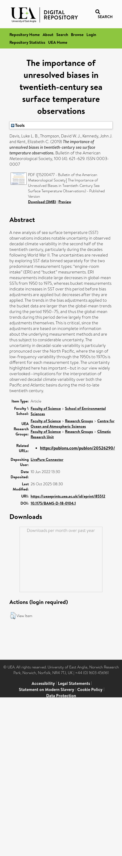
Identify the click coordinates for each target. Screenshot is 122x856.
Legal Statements (74, 683)
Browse (77, 34)
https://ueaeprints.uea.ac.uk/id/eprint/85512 (68, 496)
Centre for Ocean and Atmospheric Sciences (72, 423)
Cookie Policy (89, 689)
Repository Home (24, 34)
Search (62, 34)
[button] (13, 615)
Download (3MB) (42, 201)
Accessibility (43, 683)
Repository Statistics (27, 42)
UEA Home (57, 42)
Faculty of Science (46, 408)
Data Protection (61, 696)
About (48, 34)
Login (91, 34)
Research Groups (79, 420)
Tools (18, 125)
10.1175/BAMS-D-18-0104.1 (53, 503)
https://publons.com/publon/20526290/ (77, 448)
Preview (64, 201)
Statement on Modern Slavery (46, 689)
